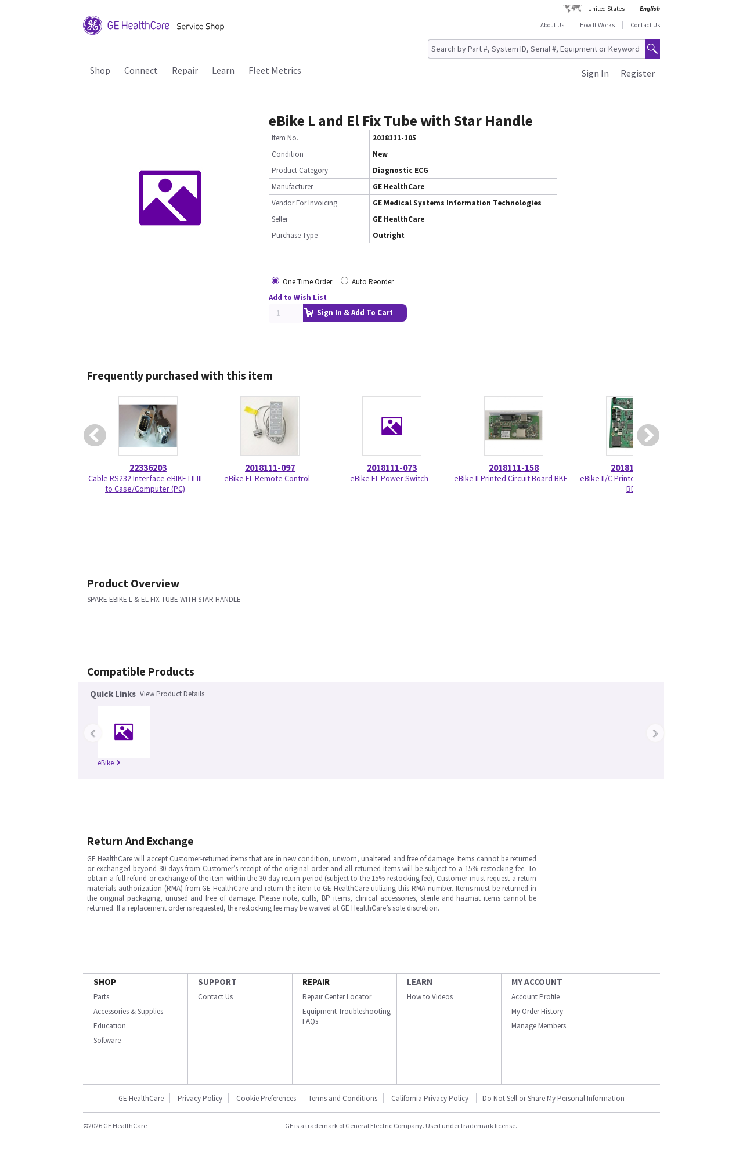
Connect (141, 70)
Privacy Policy (200, 1098)
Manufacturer (292, 187)
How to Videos (430, 997)
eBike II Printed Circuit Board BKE (511, 478)
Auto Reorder (373, 282)
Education (109, 1026)
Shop (100, 70)
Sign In (595, 73)
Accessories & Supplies (128, 1011)
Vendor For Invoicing (304, 203)
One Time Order (307, 282)
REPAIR (316, 981)
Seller (280, 219)
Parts (101, 997)
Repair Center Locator (337, 997)
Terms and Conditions (342, 1098)
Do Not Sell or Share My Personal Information (553, 1098)
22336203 (148, 467)
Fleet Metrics (274, 70)
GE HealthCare (141, 1098)
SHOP (104, 981)
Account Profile (535, 997)
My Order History (537, 1011)
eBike (109, 763)
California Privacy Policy (430, 1098)
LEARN (419, 981)
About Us (552, 25)
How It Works (597, 25)
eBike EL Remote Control (267, 478)
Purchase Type (295, 235)
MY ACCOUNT (536, 981)
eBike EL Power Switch (389, 478)
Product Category (300, 170)
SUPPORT (217, 981)
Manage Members (538, 1026)
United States (606, 9)
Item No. (285, 138)
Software (107, 1040)
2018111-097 (270, 467)
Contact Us (645, 25)
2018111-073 (392, 467)
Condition (288, 154)
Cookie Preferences (266, 1098)
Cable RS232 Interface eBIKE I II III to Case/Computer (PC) (145, 483)
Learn (223, 70)
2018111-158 (514, 467)
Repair (185, 70)
